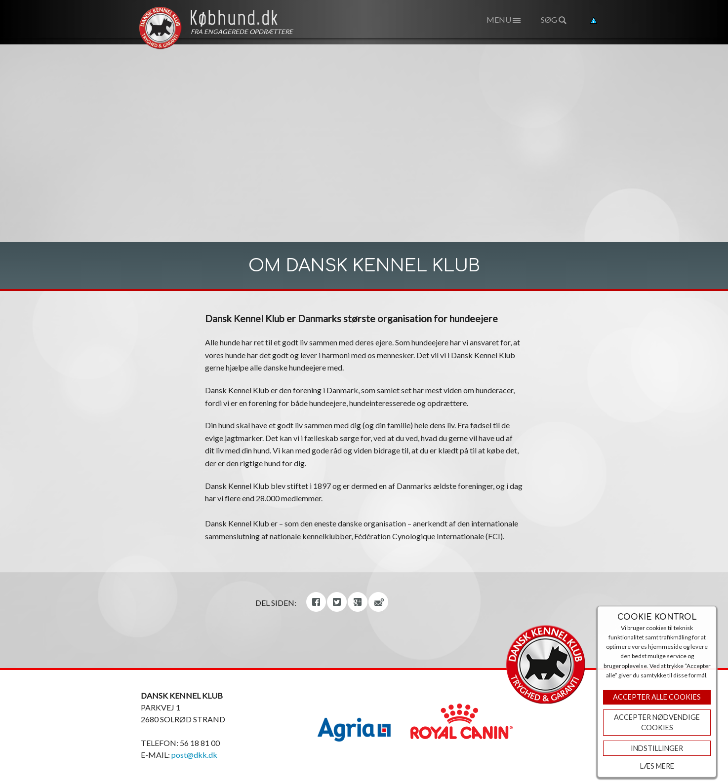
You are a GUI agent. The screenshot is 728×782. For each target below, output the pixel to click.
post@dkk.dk (194, 754)
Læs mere (657, 766)
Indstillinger (657, 748)
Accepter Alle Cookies (657, 697)
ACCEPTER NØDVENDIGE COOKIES (657, 722)
